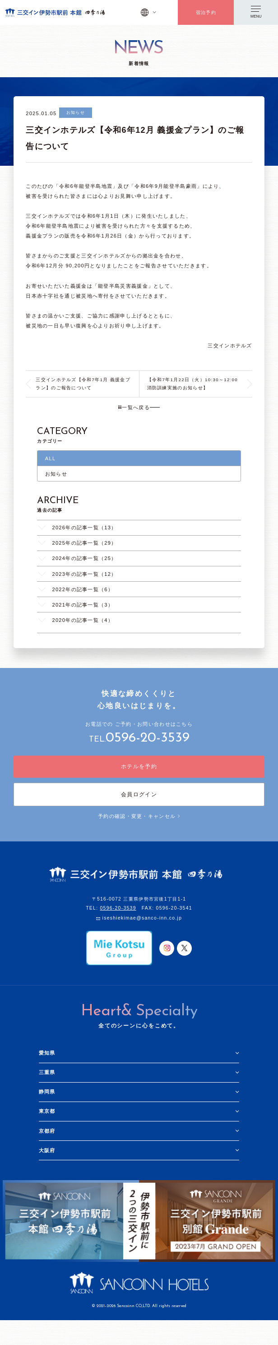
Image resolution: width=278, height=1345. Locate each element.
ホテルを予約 (139, 766)
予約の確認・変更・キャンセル (139, 816)
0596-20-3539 (148, 738)
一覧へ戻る (134, 407)
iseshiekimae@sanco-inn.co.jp (142, 918)
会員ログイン (139, 794)
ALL (50, 458)
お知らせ (56, 473)
